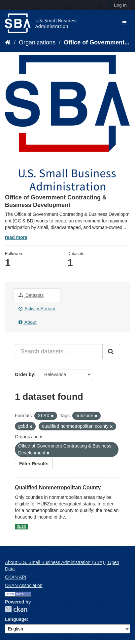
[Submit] (111, 351)
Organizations (37, 42)
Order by (24, 374)
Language (16, 619)
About (27, 322)
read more (16, 237)
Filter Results (34, 463)
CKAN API (15, 577)
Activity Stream (36, 308)
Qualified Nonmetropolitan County (58, 487)
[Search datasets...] (59, 351)
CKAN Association (24, 585)
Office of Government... (96, 42)
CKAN (16, 609)
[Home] (8, 42)
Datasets (31, 295)
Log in (120, 5)
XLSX (21, 526)
